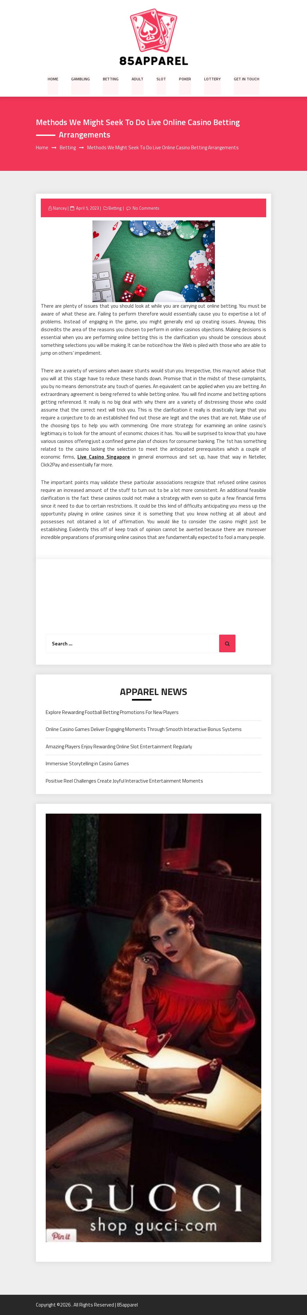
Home (54, 78)
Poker (185, 78)
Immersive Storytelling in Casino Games (87, 764)
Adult (138, 78)
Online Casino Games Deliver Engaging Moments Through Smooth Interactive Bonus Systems (144, 729)
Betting (111, 78)
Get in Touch (246, 78)
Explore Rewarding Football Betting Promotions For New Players (112, 712)
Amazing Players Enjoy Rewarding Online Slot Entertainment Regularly (119, 746)
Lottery (212, 78)
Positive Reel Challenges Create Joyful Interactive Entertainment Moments (124, 781)
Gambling (81, 78)
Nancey (60, 208)
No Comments (146, 208)
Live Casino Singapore (103, 457)
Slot (161, 78)
